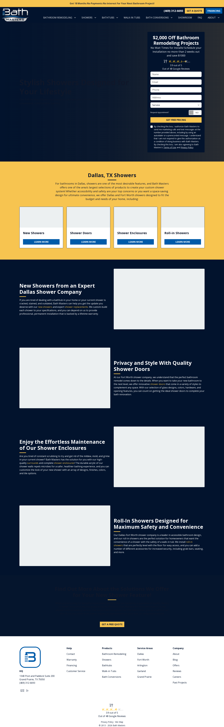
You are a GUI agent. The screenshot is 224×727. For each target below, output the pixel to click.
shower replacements (76, 306)
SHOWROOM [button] (185, 17)
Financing (72, 665)
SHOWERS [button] (87, 17)
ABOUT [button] (212, 17)
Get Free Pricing (176, 120)
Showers (106, 659)
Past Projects (180, 682)
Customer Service (76, 671)
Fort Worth (143, 659)
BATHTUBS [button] (108, 17)
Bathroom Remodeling (114, 654)
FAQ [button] (200, 17)
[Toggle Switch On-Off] (195, 112)
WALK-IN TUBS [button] (132, 17)
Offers (176, 665)
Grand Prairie (144, 676)
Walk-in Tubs (109, 671)
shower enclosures (64, 463)
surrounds (32, 463)
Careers (177, 676)
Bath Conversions (111, 676)
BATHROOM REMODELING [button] (57, 17)
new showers (45, 306)
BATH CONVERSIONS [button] (157, 17)
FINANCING (213, 10)
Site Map (119, 722)
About (176, 654)
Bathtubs (107, 665)
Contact (71, 654)
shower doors (157, 384)
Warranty (72, 659)
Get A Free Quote (112, 624)
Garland (141, 671)
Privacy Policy (187, 147)
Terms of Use (169, 147)
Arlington (142, 665)
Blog (175, 659)
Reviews (177, 671)
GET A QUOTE (194, 10)
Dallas (140, 654)
